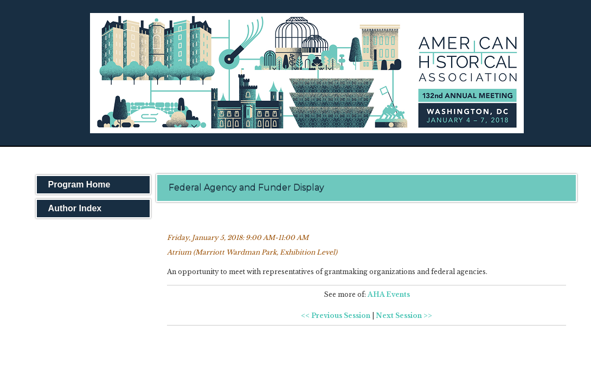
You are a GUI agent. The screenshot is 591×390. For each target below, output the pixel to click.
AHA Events (389, 294)
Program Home (79, 184)
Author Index (75, 208)
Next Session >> (404, 315)
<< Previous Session (335, 315)
